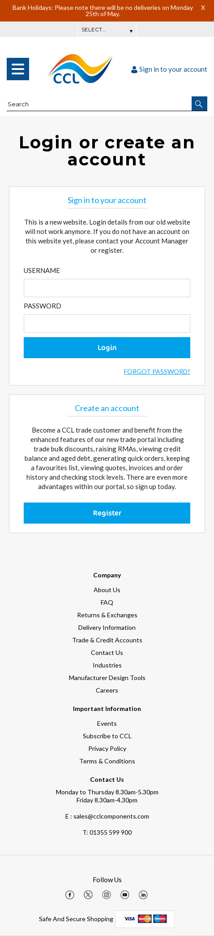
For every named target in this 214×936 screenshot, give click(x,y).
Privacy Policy (107, 748)
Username (42, 270)
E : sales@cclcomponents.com (107, 816)
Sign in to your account (169, 69)
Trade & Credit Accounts (107, 640)
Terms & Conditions (107, 761)
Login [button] (107, 347)
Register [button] (107, 513)
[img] (69, 894)
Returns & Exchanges (107, 615)
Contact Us (107, 652)
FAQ (107, 602)
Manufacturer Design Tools (107, 677)
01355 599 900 (107, 832)
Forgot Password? (157, 371)
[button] (199, 103)
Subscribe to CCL (107, 736)
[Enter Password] (107, 323)
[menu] (18, 69)
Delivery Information (107, 627)
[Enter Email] (107, 288)
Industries (107, 665)
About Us (107, 590)
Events (107, 723)
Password (42, 306)
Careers (107, 690)
